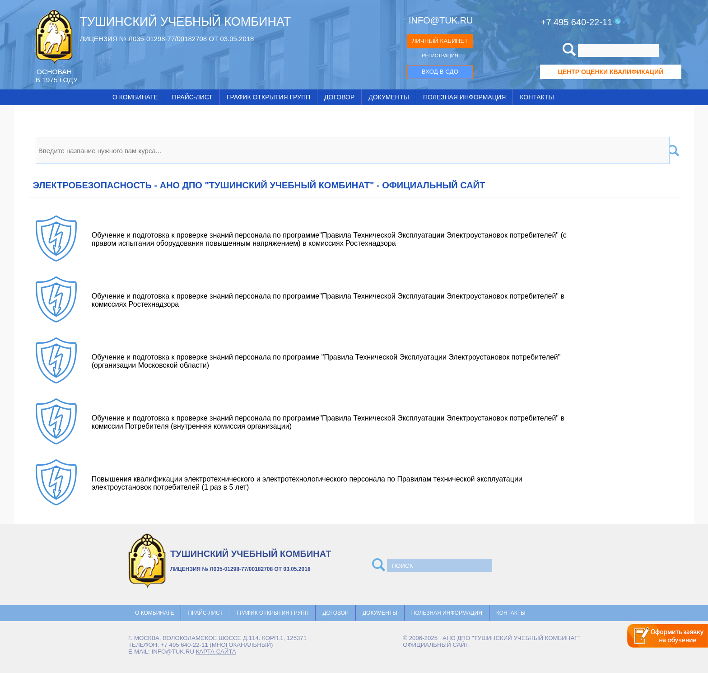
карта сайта (216, 651)
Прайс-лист (192, 97)
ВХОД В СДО (440, 71)
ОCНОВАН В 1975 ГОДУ (56, 76)
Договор (339, 97)
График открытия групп (268, 97)
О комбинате (135, 97)
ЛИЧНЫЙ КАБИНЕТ (440, 40)
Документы (388, 97)
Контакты (537, 97)
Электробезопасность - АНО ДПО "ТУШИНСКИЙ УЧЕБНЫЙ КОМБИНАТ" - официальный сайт (259, 185)
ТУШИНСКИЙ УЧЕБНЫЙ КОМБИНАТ (185, 21)
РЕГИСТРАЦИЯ (440, 55)
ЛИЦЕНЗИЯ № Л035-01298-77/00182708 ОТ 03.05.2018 (166, 38)
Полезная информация (464, 97)
